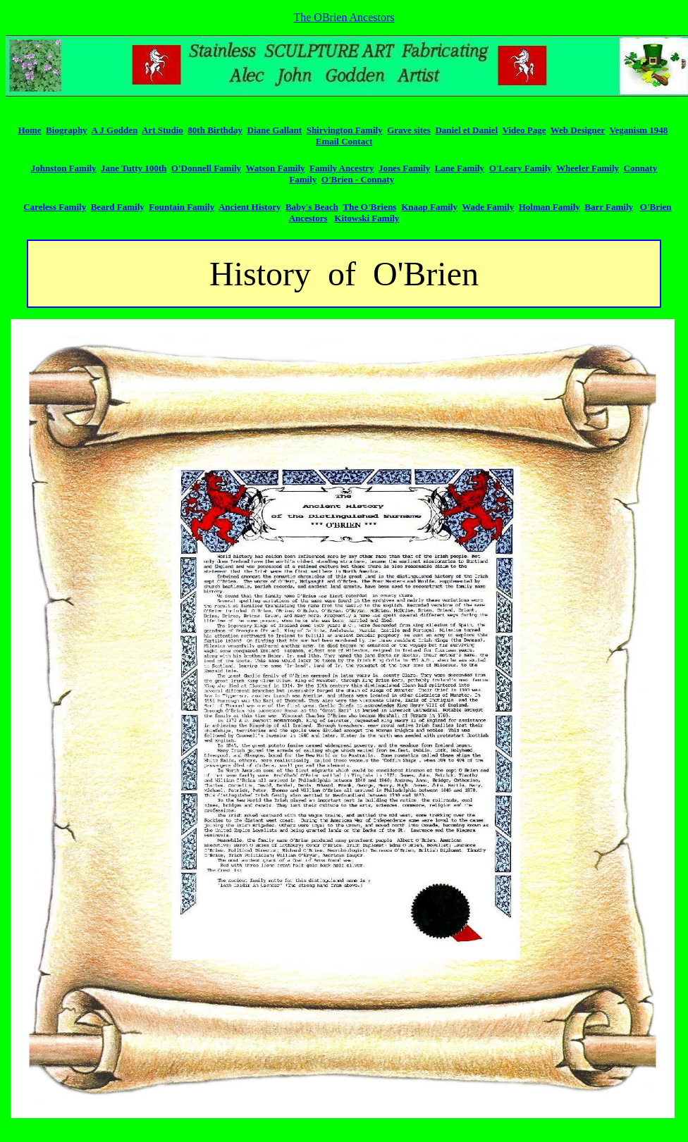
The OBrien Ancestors (343, 17)
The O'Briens (369, 206)
